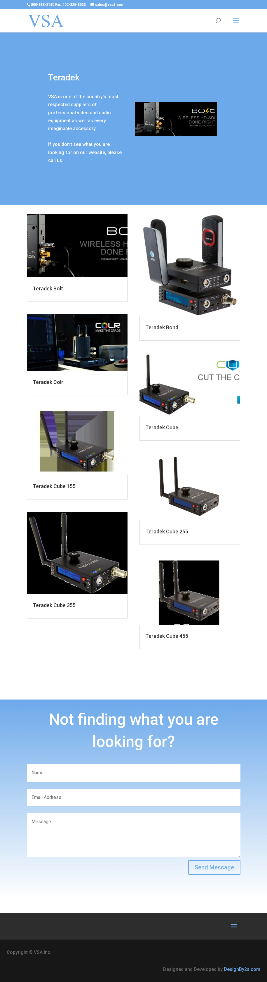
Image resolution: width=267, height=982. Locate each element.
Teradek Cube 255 (166, 531)
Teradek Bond (161, 327)
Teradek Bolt (48, 288)
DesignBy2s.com (242, 969)
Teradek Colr (48, 382)
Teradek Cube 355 (54, 605)
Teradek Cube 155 (54, 486)
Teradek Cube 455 (166, 636)
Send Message (214, 867)
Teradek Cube (161, 427)
